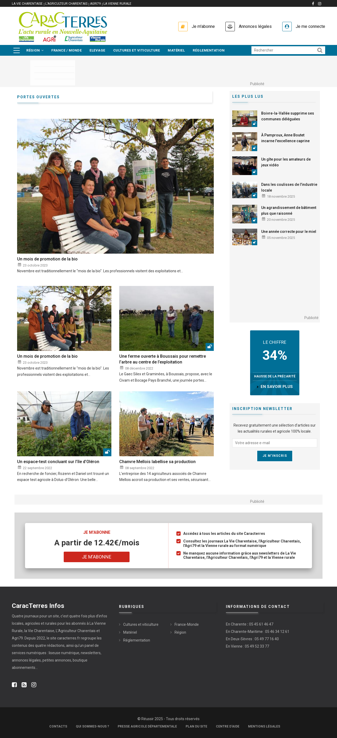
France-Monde (187, 624)
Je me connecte (310, 26)
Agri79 (95, 4)
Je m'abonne (203, 26)
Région (34, 50)
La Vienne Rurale (117, 4)
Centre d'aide (227, 726)
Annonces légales (255, 26)
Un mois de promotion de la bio (47, 259)
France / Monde (66, 50)
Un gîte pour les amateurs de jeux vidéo (286, 162)
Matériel (176, 50)
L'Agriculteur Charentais (66, 4)
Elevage (97, 50)
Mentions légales (264, 726)
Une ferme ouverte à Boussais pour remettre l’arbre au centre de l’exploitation (162, 359)
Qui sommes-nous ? (92, 726)
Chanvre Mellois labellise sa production (157, 461)
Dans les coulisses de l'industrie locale (289, 187)
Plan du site (196, 726)
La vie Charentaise (27, 4)
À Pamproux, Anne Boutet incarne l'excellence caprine (285, 138)
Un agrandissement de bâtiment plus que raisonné (288, 211)
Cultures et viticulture (136, 50)
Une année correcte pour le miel (288, 231)
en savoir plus (277, 386)
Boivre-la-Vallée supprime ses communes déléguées (287, 116)
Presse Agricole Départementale (147, 726)
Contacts (58, 726)
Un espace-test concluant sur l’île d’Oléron (58, 461)
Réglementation (209, 50)
